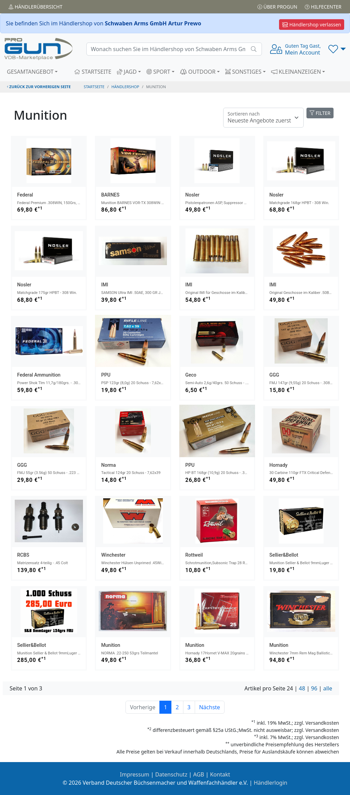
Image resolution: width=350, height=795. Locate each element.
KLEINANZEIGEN (296, 71)
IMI (104, 284)
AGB (198, 774)
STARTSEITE (92, 71)
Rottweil (194, 555)
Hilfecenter (323, 6)
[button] (337, 49)
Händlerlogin (270, 782)
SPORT (158, 71)
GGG (274, 375)
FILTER (320, 113)
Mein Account (303, 49)
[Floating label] (263, 118)
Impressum (134, 774)
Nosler (192, 195)
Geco (190, 375)
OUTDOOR (198, 71)
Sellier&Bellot (283, 555)
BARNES (110, 195)
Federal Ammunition (38, 375)
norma (108, 465)
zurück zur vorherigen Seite (39, 86)
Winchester (113, 555)
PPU (105, 375)
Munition (110, 645)
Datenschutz (171, 774)
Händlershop (125, 86)
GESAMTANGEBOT (30, 71)
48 (302, 688)
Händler (35, 6)
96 (314, 688)
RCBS (23, 555)
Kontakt (220, 774)
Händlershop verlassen (311, 24)
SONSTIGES (243, 71)
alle (327, 688)
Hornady (278, 465)
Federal (25, 195)
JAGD (127, 71)
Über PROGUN (277, 6)
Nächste (209, 707)
